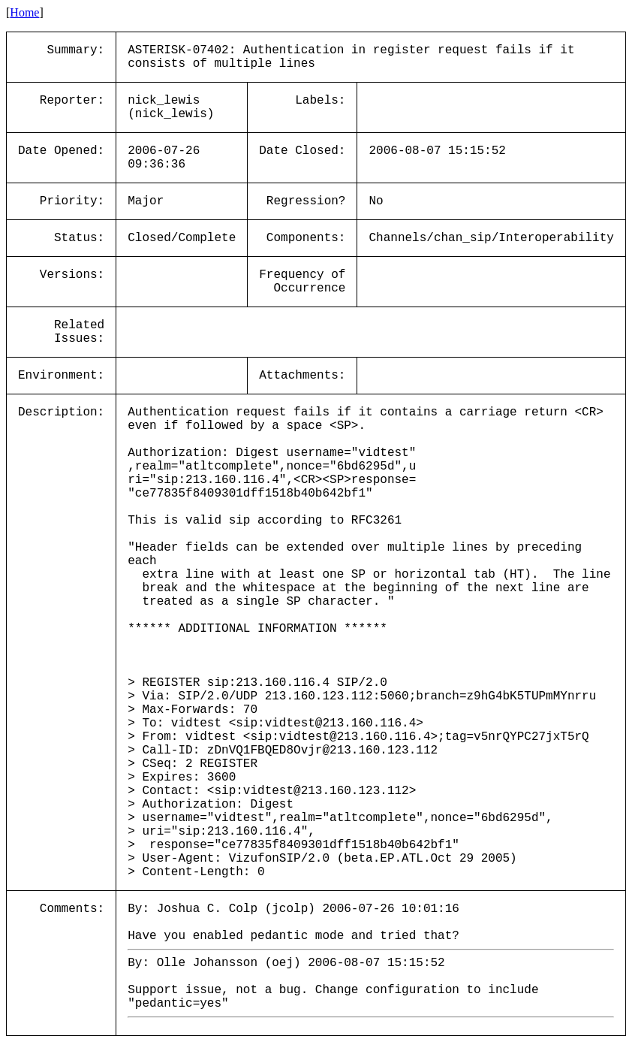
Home (24, 12)
